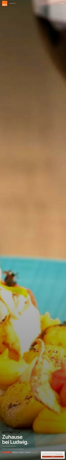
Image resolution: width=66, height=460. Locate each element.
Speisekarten (27, 452)
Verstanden (53, 456)
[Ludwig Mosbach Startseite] (4, 3)
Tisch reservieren (7, 452)
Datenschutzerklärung (59, 454)
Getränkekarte (14, 452)
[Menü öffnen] (61, 3)
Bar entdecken (34, 452)
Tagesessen (21, 452)
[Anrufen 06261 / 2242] (12, 3)
